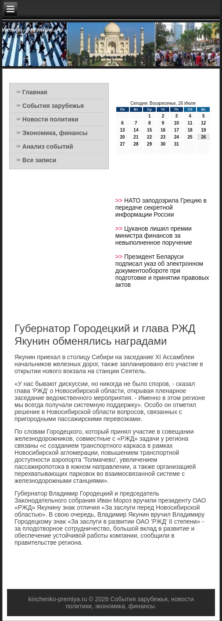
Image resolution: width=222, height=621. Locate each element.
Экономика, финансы (55, 132)
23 (163, 137)
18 (189, 130)
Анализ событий (47, 146)
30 (163, 144)
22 (149, 137)
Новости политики (50, 119)
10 (176, 123)
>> (119, 200)
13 (122, 130)
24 (176, 137)
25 (189, 137)
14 (135, 130)
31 (176, 144)
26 (203, 137)
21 (135, 137)
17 (176, 130)
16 (163, 130)
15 (149, 130)
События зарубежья (53, 105)
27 (122, 144)
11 (189, 123)
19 (203, 130)
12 (203, 123)
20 (122, 137)
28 (135, 144)
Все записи (39, 160)
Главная (34, 92)
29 (149, 144)
